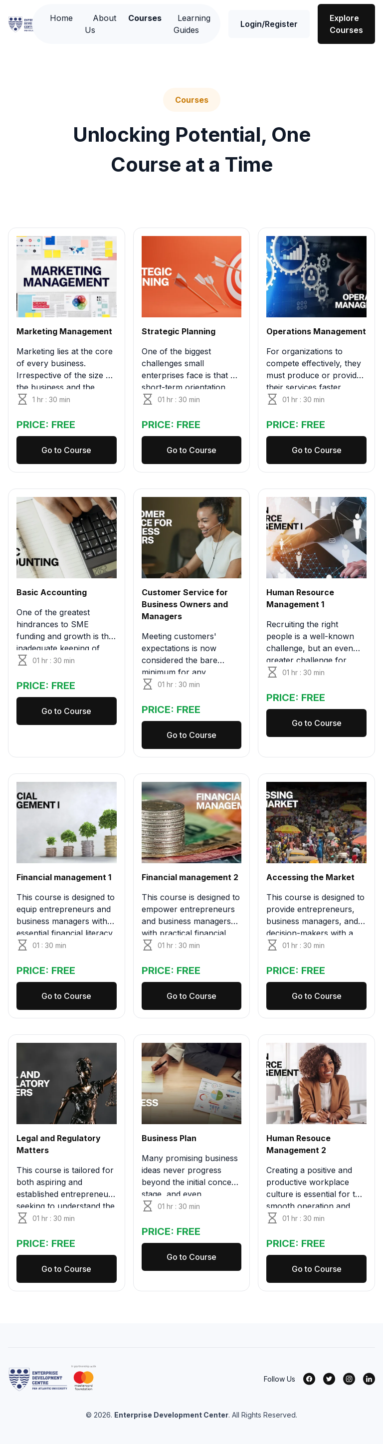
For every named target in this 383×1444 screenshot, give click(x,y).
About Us (100, 24)
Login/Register (269, 24)
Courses (145, 18)
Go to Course (66, 450)
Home (61, 18)
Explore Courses (346, 24)
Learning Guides (192, 24)
